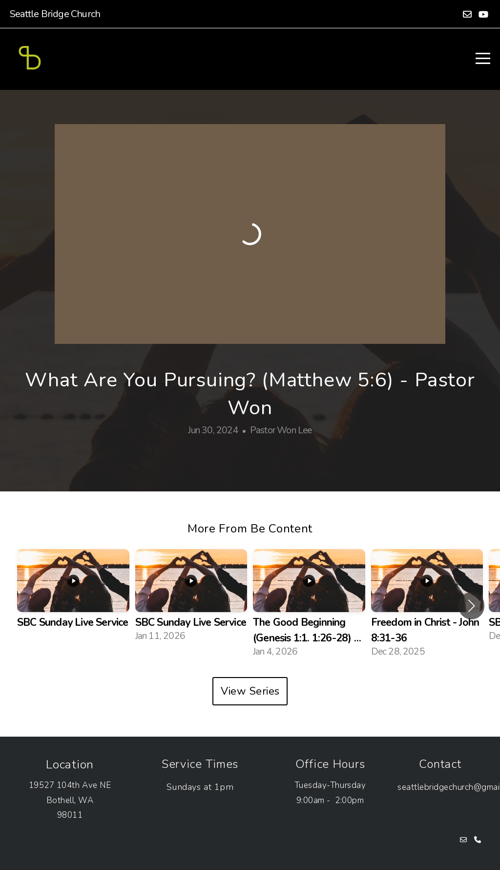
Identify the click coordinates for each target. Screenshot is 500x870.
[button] (471, 605)
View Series (250, 691)
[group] (73, 598)
